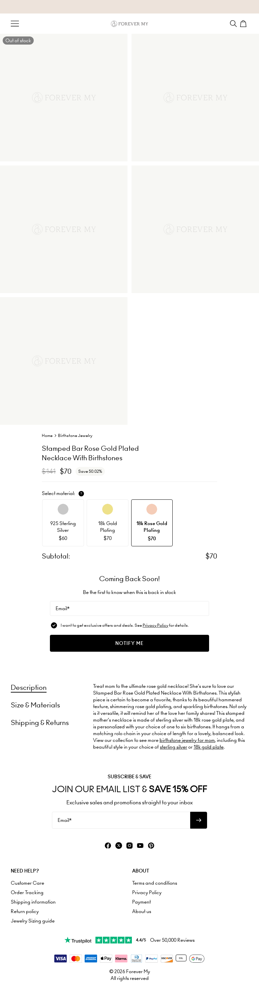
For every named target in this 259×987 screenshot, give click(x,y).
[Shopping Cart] (244, 24)
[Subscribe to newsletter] (198, 820)
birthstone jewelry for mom (187, 740)
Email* (62, 608)
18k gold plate (209, 747)
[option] (63, 522)
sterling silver (173, 747)
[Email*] (129, 608)
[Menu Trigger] (15, 24)
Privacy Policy (155, 625)
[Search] (233, 24)
